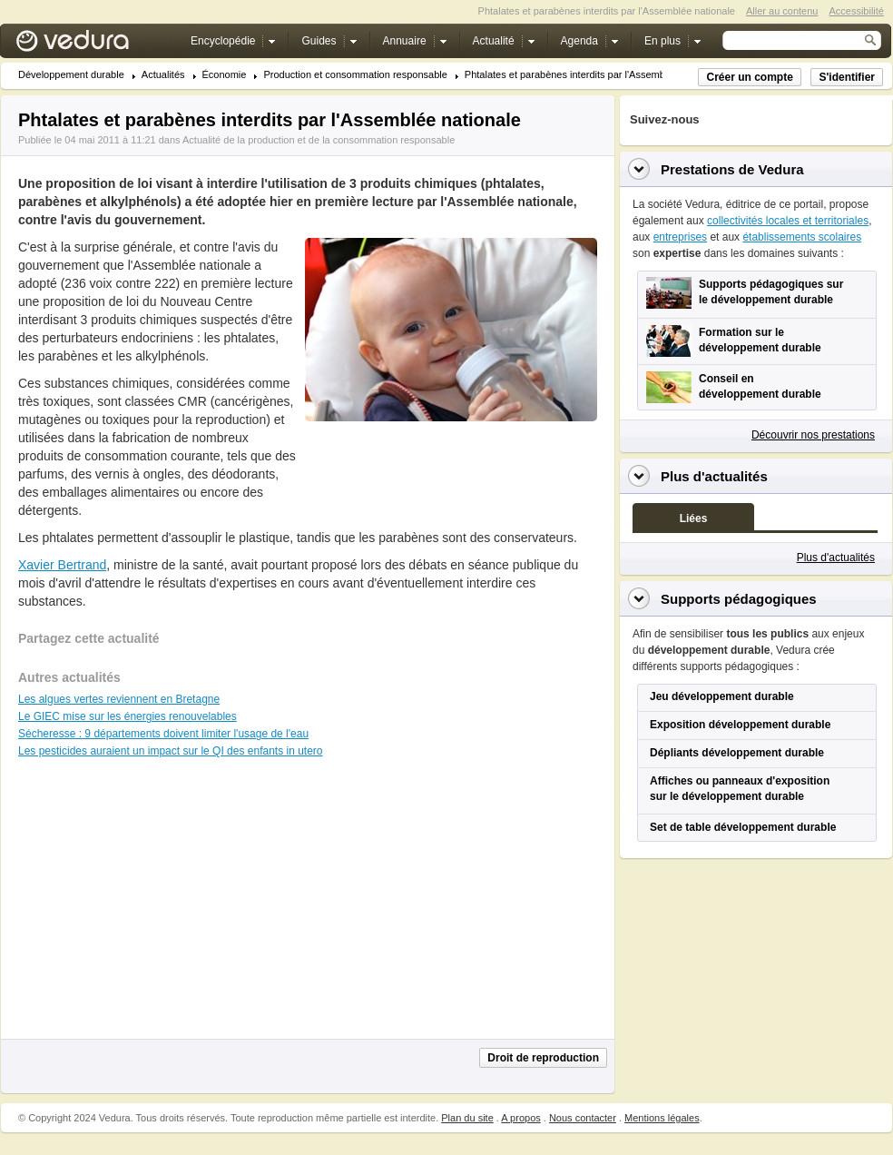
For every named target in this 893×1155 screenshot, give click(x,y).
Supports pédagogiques (739, 599)
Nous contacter (582, 1117)
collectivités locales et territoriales (787, 220)
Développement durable (71, 75)
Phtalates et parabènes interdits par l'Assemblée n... (580, 75)
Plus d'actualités (836, 557)
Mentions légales (662, 1117)
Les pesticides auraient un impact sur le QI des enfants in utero (170, 751)
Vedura (94, 45)
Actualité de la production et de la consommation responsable (318, 139)
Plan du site (467, 1117)
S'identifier (847, 77)
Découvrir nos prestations (813, 434)
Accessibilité (856, 10)
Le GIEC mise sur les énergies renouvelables (127, 716)
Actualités (163, 75)
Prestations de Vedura (732, 169)
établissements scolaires (801, 237)
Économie (224, 75)
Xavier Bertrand (62, 565)
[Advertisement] (450, 462)
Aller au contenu (782, 10)
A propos (520, 1117)
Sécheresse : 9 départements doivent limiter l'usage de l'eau (163, 733)
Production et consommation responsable (354, 75)
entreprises (680, 237)
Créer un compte (749, 77)
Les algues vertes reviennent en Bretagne (119, 699)
